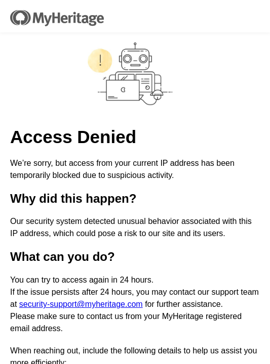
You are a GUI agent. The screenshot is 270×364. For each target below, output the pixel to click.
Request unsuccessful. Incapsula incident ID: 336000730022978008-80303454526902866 (135, 182)
